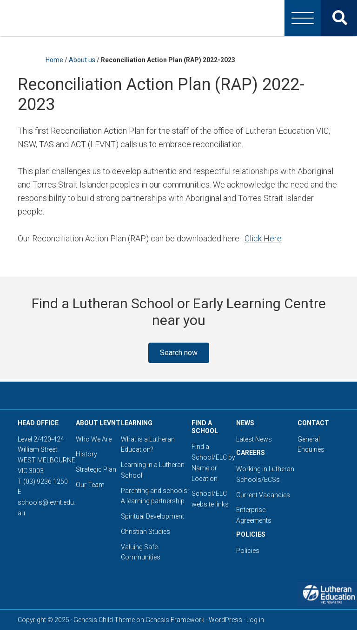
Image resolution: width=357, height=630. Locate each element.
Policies (247, 550)
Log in (255, 620)
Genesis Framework (175, 620)
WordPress (225, 620)
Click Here (263, 238)
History (86, 454)
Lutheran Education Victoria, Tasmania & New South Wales (178, 18)
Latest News (254, 439)
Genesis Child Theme (104, 620)
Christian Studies (145, 531)
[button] (178, 353)
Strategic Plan (96, 469)
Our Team (90, 484)
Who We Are (94, 439)
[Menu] (302, 18)
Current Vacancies (263, 495)
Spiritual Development (152, 516)
